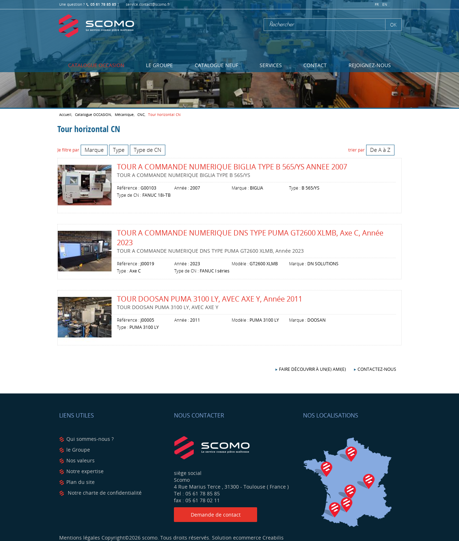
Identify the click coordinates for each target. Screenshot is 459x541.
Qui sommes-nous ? (90, 438)
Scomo (96, 26)
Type (118, 149)
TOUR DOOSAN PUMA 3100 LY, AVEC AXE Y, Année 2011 (209, 299)
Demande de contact (216, 514)
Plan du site (80, 482)
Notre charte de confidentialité (104, 492)
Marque (94, 149)
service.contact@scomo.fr (148, 4)
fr (377, 4)
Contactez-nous (377, 369)
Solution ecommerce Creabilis (248, 537)
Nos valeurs (80, 460)
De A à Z (380, 149)
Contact (315, 65)
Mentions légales (79, 537)
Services (271, 65)
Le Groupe (159, 65)
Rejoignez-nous (370, 65)
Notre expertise (85, 471)
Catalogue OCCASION (96, 65)
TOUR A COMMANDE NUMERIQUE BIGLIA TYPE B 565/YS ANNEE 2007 (232, 167)
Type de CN (147, 149)
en (384, 4)
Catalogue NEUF (216, 65)
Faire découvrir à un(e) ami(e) (312, 369)
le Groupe (78, 449)
